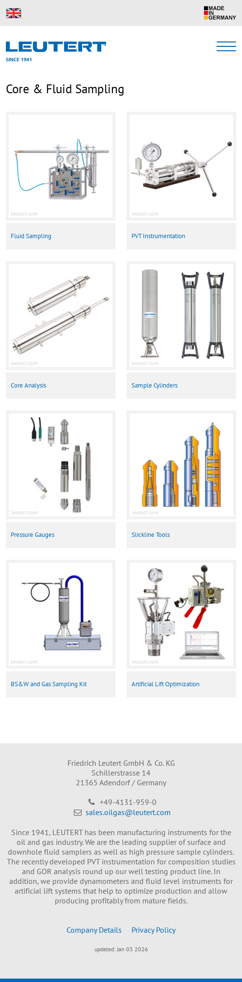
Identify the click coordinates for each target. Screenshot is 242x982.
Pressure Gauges (32, 535)
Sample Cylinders (154, 385)
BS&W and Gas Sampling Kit (49, 684)
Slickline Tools (151, 535)
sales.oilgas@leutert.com (128, 812)
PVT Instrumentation (158, 236)
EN (14, 13)
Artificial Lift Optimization (165, 684)
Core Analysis (28, 385)
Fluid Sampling (31, 236)
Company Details (94, 930)
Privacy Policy (154, 930)
